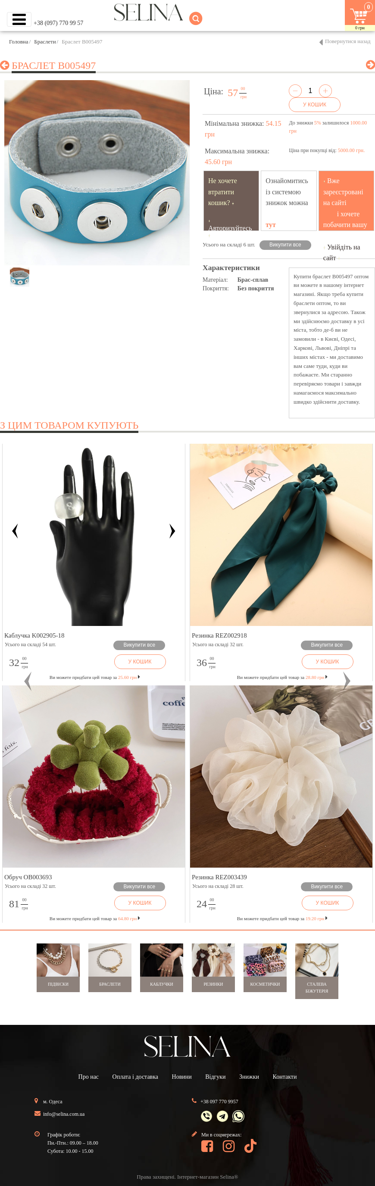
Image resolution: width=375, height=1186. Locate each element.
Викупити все (285, 245)
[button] (28, 681)
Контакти (285, 1077)
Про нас (88, 1077)
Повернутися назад (348, 41)
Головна (18, 41)
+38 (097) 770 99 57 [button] (58, 23)
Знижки (249, 1077)
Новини (182, 1077)
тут (271, 224)
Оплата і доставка (135, 1077)
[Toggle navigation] (19, 19)
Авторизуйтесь (230, 228)
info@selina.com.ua (63, 1114)
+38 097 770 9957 (219, 1102)
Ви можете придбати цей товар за (95, 677)
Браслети (45, 41)
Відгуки (215, 1077)
